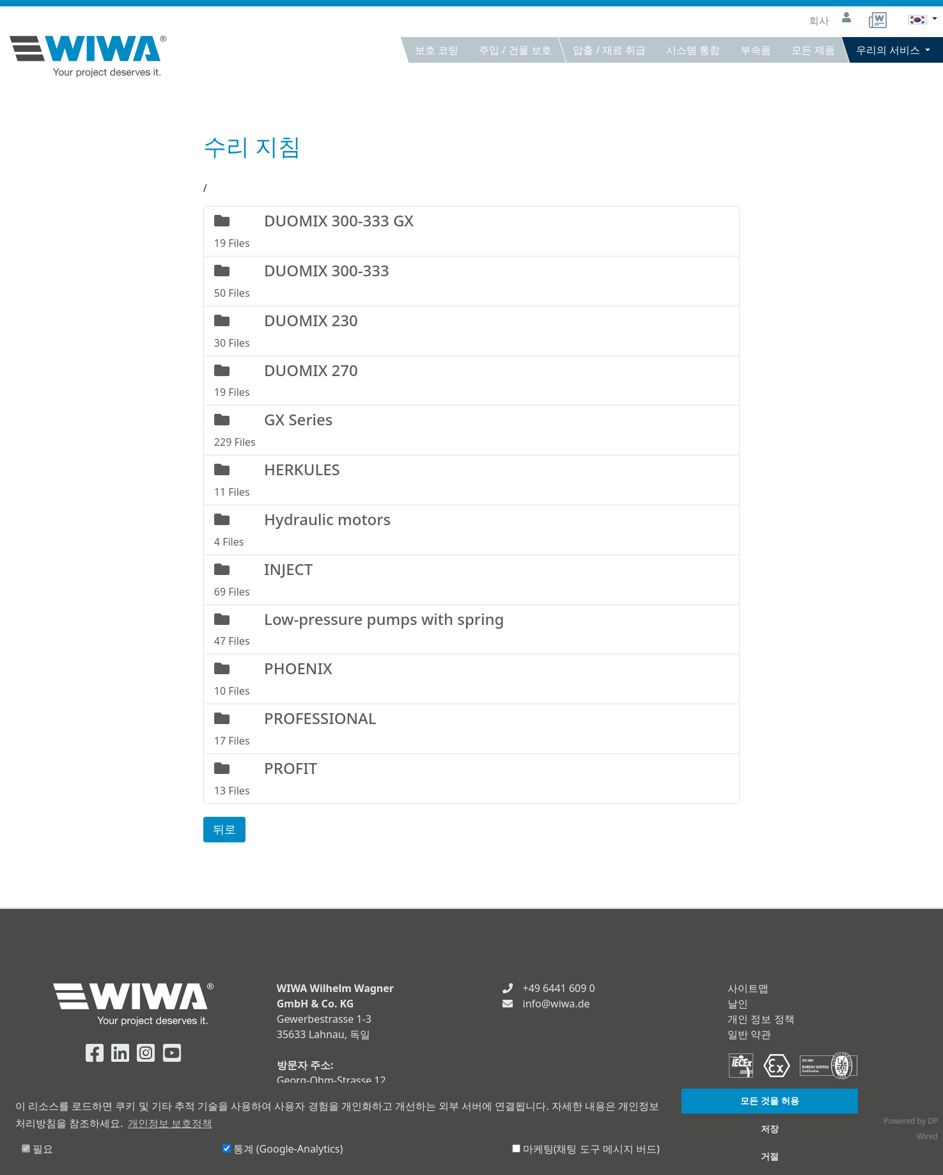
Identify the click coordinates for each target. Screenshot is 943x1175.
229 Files (471, 429)
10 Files (471, 678)
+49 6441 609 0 (559, 988)
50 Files (471, 280)
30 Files (471, 330)
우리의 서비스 (889, 50)
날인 (738, 1004)
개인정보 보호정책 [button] (170, 1123)
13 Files (471, 777)
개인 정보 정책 (761, 1019)
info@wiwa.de (556, 1004)
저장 (770, 1129)
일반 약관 (749, 1034)
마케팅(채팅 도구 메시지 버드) (586, 1149)
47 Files (471, 628)
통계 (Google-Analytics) (282, 1149)
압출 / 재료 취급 (609, 50)
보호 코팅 (436, 50)
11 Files (471, 479)
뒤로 (224, 829)
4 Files (471, 529)
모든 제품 (813, 50)
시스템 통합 (693, 50)
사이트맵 (748, 988)
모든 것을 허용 (769, 1100)
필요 (37, 1149)
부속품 (755, 50)
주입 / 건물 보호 (515, 50)
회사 (820, 20)
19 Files (471, 230)
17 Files (471, 727)
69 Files (471, 578)
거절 (770, 1156)
